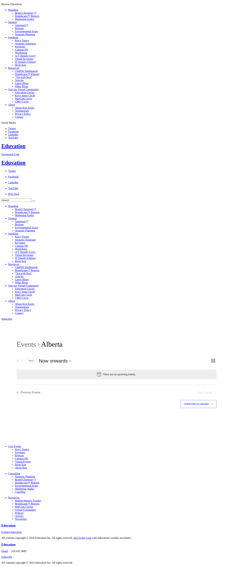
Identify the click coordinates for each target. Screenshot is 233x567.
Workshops (21, 52)
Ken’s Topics (22, 40)
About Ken (21, 467)
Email (4, 551)
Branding (13, 9)
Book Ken (20, 65)
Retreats (19, 28)
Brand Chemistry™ (25, 13)
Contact (19, 117)
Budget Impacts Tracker (28, 500)
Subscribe (6, 318)
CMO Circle (22, 101)
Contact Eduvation (11, 532)
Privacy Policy (23, 113)
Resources (13, 68)
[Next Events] (22, 360)
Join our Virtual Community (23, 89)
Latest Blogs (22, 83)
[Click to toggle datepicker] (55, 361)
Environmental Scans (26, 31)
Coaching (20, 491)
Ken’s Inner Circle (25, 95)
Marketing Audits (24, 19)
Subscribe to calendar (196, 404)
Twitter (12, 128)
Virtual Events (23, 461)
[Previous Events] (18, 360)
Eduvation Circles (24, 92)
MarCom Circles (24, 506)
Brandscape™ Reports (27, 16)
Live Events (14, 446)
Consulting (14, 473)
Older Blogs (21, 86)
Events (26, 344)
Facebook (13, 131)
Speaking (13, 37)
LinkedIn (13, 134)
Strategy (12, 22)
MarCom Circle (23, 98)
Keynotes (20, 46)
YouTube (13, 137)
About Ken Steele (24, 107)
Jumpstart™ (21, 25)
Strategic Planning (25, 34)
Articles (19, 80)
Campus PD (21, 49)
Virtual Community (25, 509)
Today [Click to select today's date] (31, 361)
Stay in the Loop (82, 537)
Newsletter (21, 519)
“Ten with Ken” (23, 77)
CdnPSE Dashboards (26, 71)
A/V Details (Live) (25, 55)
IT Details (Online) (25, 61)
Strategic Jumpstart (25, 43)
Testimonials (22, 110)
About (11, 104)
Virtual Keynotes (24, 58)
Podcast (19, 512)
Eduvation (13, 146)
